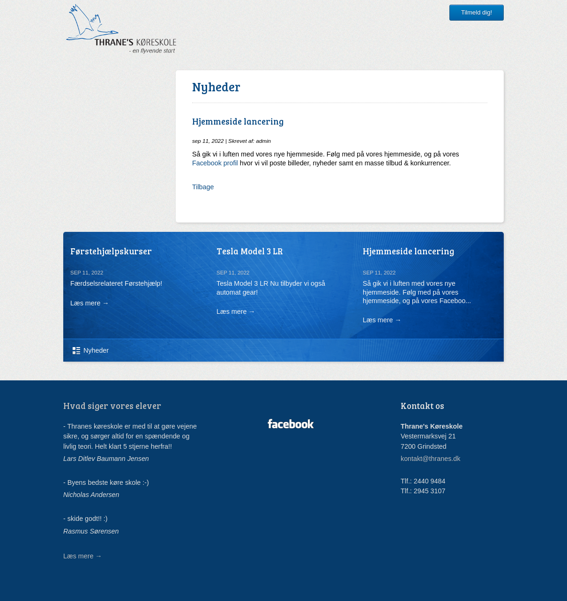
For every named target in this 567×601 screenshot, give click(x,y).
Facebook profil (215, 163)
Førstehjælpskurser (111, 251)
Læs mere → (89, 303)
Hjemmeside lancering (408, 251)
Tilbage (203, 187)
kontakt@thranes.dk (430, 458)
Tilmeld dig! (476, 12)
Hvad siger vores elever (112, 405)
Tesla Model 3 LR (249, 251)
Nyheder (96, 350)
